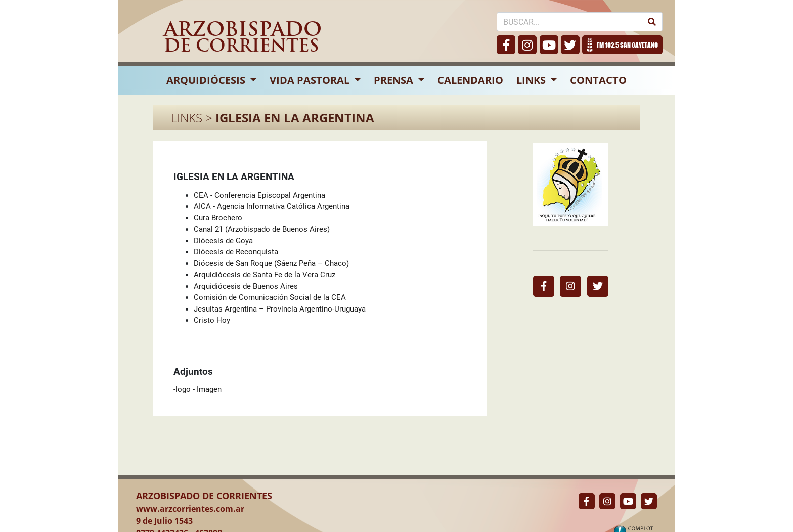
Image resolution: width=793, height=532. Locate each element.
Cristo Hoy (212, 320)
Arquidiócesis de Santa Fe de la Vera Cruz (264, 274)
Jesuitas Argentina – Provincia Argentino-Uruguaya (280, 309)
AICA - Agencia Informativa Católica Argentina (271, 206)
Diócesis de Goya (223, 240)
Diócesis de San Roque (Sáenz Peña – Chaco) (271, 263)
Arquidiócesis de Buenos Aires (246, 286)
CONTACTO (598, 80)
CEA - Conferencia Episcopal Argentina (259, 195)
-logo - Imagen (197, 389)
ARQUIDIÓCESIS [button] (207, 80)
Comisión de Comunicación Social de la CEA (270, 297)
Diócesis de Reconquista (236, 251)
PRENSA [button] (395, 80)
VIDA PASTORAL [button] (311, 80)
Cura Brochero (218, 218)
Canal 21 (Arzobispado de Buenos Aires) (262, 229)
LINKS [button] (532, 80)
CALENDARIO (470, 80)
